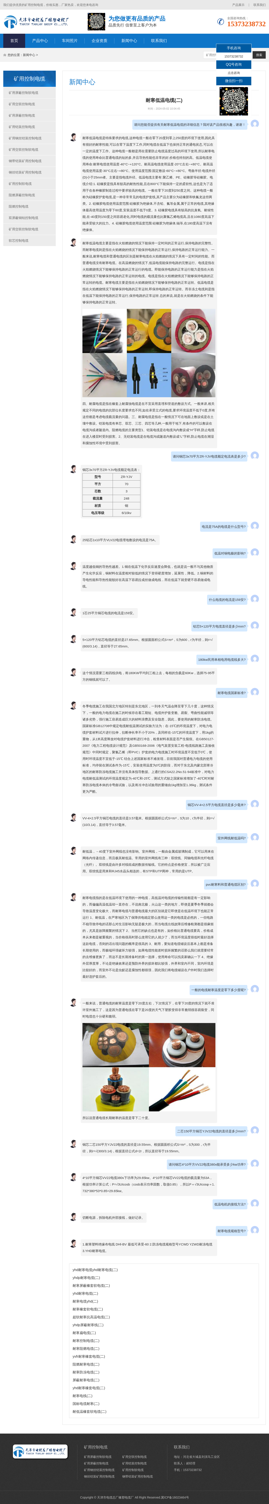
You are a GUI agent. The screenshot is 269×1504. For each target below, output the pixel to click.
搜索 (259, 55)
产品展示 (238, 5)
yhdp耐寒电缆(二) (86, 1278)
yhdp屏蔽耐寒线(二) (88, 1325)
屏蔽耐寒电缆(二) (86, 1380)
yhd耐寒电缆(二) (85, 1293)
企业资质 (99, 40)
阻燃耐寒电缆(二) (86, 1364)
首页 (14, 40)
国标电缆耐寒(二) (86, 1404)
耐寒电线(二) (83, 1396)
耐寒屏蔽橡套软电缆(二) (91, 1285)
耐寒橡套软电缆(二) (88, 1309)
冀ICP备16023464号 (175, 1497)
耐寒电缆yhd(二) (85, 1301)
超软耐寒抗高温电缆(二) (91, 1317)
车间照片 (70, 40)
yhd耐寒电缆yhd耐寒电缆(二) (95, 1270)
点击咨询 (234, 73)
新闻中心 (129, 40)
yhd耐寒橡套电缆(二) (89, 1388)
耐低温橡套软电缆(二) (90, 1411)
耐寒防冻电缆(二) (86, 1372)
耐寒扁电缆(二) (84, 1333)
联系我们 (259, 5)
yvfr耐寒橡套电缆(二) (89, 1356)
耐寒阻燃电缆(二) (86, 1348)
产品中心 (40, 40)
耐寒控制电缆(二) (86, 1341)
